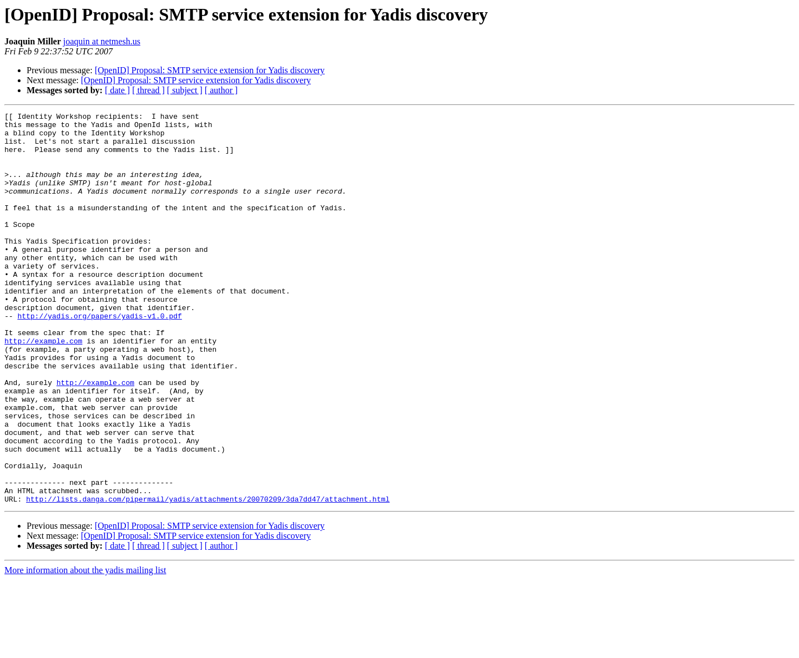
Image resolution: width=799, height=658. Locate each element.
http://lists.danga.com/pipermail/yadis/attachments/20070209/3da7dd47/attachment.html (208, 577)
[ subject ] (185, 90)
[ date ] (117, 90)
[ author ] (221, 90)
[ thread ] (148, 90)
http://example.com (43, 387)
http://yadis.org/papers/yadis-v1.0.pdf (99, 357)
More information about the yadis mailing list (85, 648)
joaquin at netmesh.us (101, 41)
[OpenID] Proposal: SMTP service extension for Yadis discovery (210, 70)
